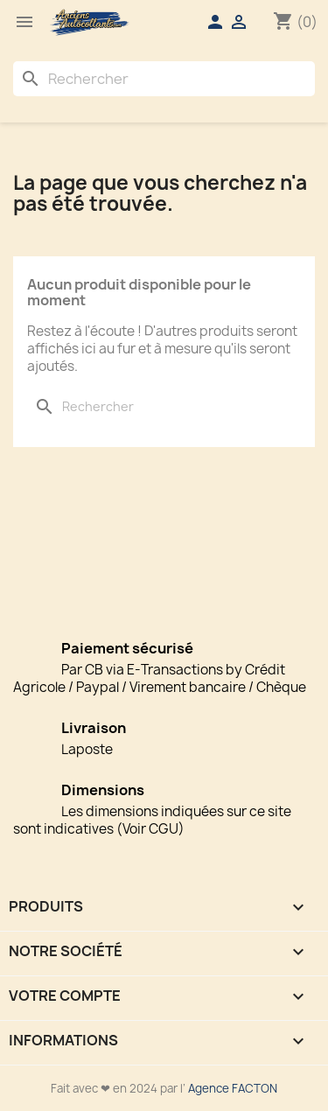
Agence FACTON (232, 1088)
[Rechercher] (164, 78)
